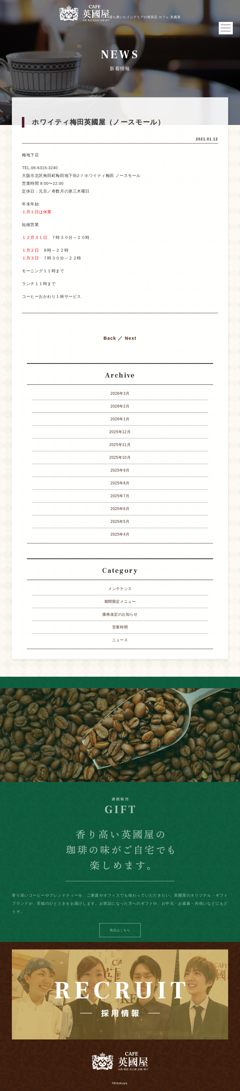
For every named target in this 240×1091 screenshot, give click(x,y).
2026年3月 (119, 393)
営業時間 (120, 627)
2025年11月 (120, 445)
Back (109, 338)
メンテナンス (120, 589)
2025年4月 (119, 534)
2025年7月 (119, 496)
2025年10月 (120, 458)
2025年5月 (119, 522)
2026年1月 (119, 419)
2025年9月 (119, 470)
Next (130, 338)
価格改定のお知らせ (120, 614)
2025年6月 (119, 509)
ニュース (120, 640)
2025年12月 (120, 432)
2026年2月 (119, 406)
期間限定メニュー (120, 602)
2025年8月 (119, 483)
